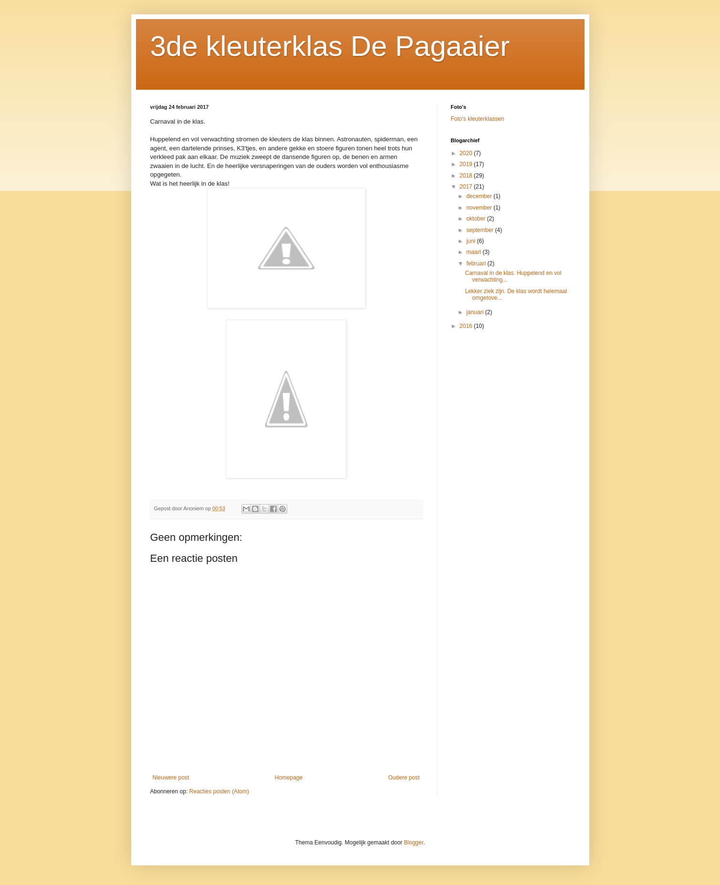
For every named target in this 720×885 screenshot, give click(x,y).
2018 (466, 175)
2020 (466, 153)
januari (475, 312)
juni (471, 241)
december (479, 196)
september (480, 230)
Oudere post (403, 777)
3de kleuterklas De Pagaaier (330, 46)
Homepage (288, 777)
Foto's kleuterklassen (477, 119)
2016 (466, 326)
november (479, 207)
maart (474, 252)
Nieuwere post (171, 777)
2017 (466, 186)
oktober (476, 218)
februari (476, 263)
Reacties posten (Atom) (219, 791)
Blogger (414, 842)
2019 (466, 164)
